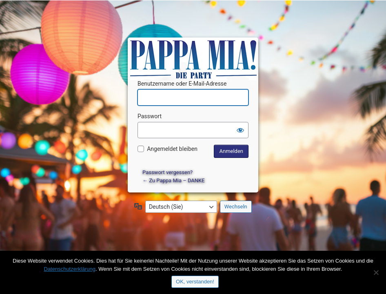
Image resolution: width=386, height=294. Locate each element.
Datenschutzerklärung (69, 269)
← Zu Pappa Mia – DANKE (173, 180)
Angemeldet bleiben (172, 149)
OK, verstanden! (195, 282)
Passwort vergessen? (167, 172)
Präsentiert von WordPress (194, 51)
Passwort (150, 116)
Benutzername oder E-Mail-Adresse (182, 83)
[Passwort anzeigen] (240, 130)
